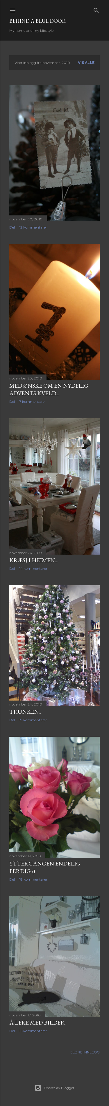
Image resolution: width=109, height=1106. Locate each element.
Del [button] (12, 227)
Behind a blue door (37, 21)
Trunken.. (25, 711)
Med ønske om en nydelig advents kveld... (48, 389)
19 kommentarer (33, 720)
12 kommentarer (33, 227)
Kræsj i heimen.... (34, 560)
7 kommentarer (32, 401)
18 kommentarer (33, 879)
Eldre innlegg (85, 1052)
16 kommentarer (33, 1031)
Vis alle (86, 62)
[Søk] (96, 9)
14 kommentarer (33, 568)
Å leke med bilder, (37, 1022)
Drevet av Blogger (54, 1087)
